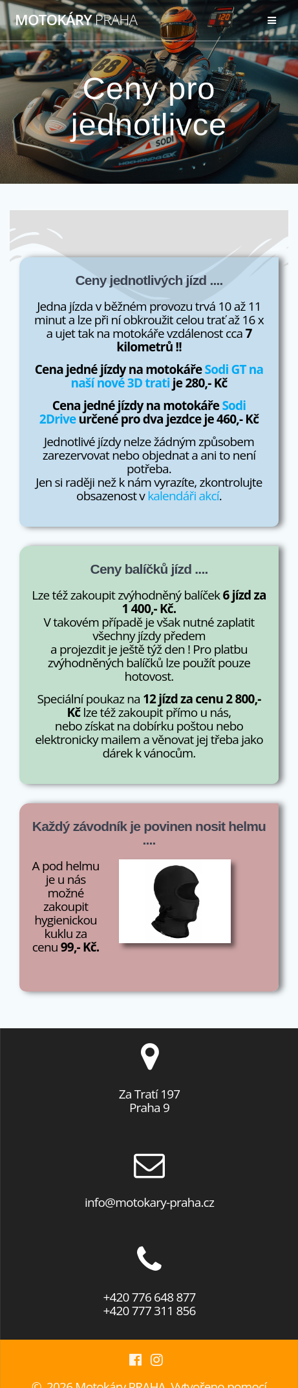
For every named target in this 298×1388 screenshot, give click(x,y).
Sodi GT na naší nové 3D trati (167, 376)
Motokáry (76, 20)
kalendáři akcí (183, 495)
